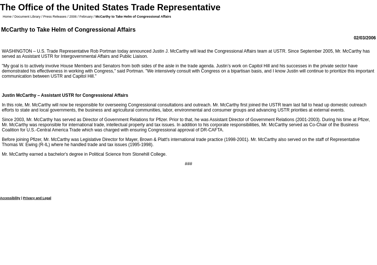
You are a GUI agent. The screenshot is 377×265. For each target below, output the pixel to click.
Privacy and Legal (37, 198)
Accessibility (10, 198)
